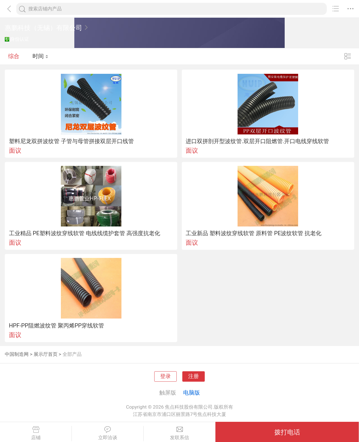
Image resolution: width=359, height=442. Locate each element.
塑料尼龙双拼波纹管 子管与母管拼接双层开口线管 (71, 141)
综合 (13, 56)
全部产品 (72, 354)
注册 (193, 376)
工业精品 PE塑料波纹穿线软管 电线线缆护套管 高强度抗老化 (84, 233)
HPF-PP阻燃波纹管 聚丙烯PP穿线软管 (56, 325)
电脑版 (191, 392)
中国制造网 (17, 354)
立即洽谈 (107, 433)
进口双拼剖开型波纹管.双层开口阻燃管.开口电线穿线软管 (257, 141)
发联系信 (179, 433)
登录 (165, 376)
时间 (41, 56)
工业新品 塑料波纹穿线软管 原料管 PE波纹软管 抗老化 (253, 233)
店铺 (36, 433)
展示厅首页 (45, 354)
